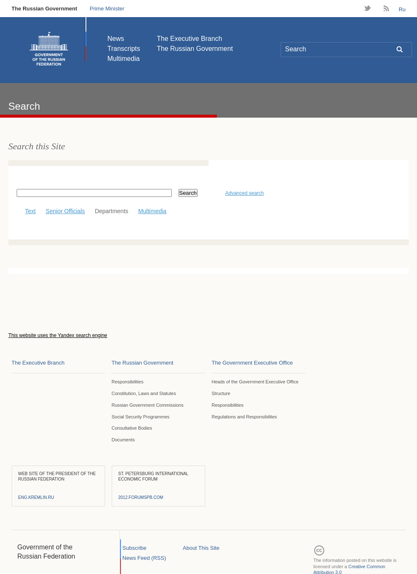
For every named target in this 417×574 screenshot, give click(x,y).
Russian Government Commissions (147, 405)
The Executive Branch (189, 38)
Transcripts (124, 48)
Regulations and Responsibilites (244, 416)
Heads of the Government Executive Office (255, 381)
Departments (111, 211)
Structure (221, 393)
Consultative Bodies (132, 427)
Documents (123, 439)
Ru (402, 9)
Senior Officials (65, 211)
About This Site (201, 548)
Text (26, 211)
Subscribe (135, 548)
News (116, 38)
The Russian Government (44, 8)
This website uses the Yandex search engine (57, 335)
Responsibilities (127, 381)
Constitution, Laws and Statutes (144, 393)
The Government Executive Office (252, 363)
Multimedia (124, 58)
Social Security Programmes (141, 416)
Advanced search (244, 193)
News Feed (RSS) (144, 558)
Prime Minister (107, 8)
